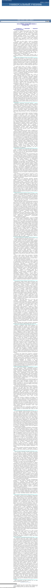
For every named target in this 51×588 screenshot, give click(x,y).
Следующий (29, 582)
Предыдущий (22, 582)
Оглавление (25, 582)
